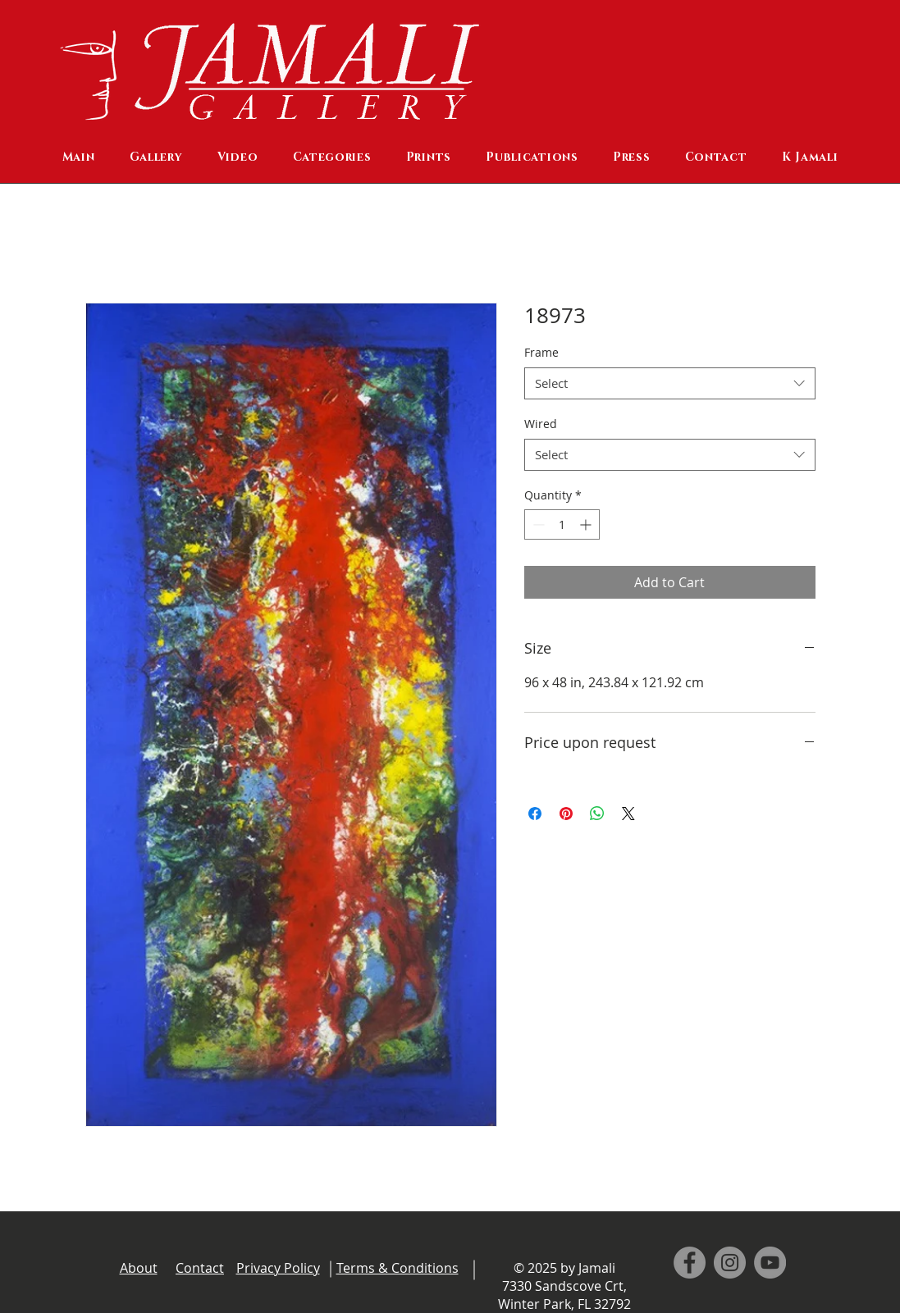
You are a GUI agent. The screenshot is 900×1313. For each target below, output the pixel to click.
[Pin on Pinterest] (566, 813)
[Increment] (587, 524)
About (139, 1268)
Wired (540, 423)
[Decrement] (537, 524)
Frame (541, 352)
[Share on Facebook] (535, 813)
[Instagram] (730, 1263)
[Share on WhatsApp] (597, 813)
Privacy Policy (278, 1268)
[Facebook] (690, 1263)
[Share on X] (628, 813)
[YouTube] (770, 1263)
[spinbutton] (562, 524)
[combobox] (669, 383)
